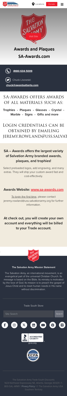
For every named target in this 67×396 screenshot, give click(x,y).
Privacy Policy (28, 386)
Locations (38, 4)
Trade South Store (33, 305)
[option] (33, 36)
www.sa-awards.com (47, 190)
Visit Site (33, 36)
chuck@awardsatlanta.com (22, 85)
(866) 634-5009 (22, 71)
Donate (51, 4)
